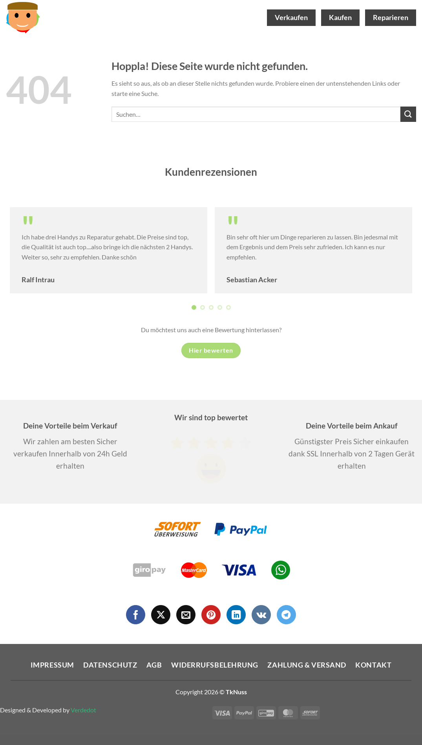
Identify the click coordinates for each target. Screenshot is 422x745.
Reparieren (390, 17)
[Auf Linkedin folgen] (236, 614)
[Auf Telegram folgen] (286, 614)
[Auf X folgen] (160, 614)
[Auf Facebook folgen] (135, 614)
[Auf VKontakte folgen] (261, 614)
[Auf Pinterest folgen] (211, 614)
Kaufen (340, 17)
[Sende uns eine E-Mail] (185, 614)
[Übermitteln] (408, 114)
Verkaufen (291, 17)
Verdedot (83, 710)
